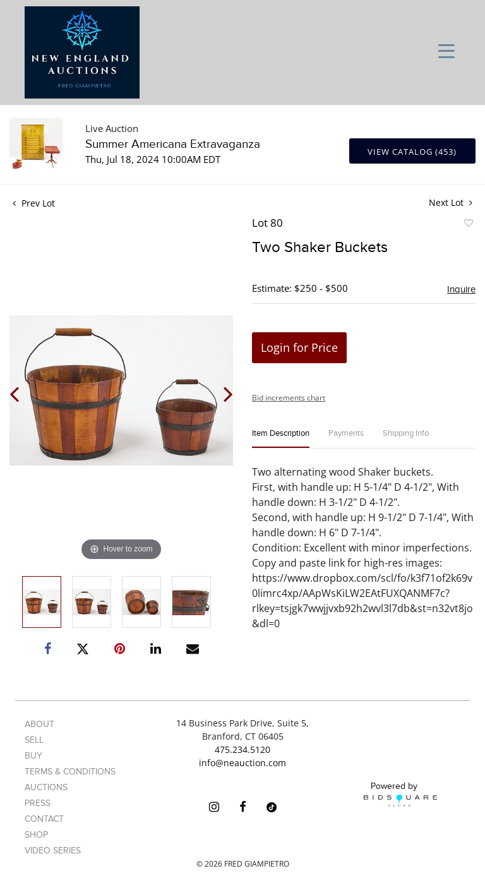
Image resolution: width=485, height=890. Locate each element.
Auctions (46, 787)
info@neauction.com (242, 763)
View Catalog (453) (412, 151)
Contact (44, 819)
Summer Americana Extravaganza (172, 144)
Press (38, 803)
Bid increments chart (288, 397)
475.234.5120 (242, 749)
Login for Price (299, 347)
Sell (34, 740)
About (39, 724)
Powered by (400, 794)
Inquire (461, 289)
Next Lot (450, 202)
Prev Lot (34, 203)
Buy (33, 755)
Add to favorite (468, 225)
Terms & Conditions (70, 771)
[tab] (280, 438)
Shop (36, 834)
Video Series (53, 850)
